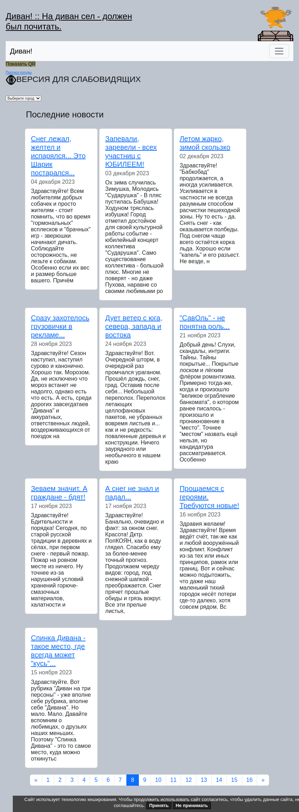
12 (188, 780)
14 (219, 780)
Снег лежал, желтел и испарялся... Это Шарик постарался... (58, 156)
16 (249, 780)
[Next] (263, 780)
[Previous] (36, 780)
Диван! (21, 51)
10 (158, 780)
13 (204, 780)
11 (173, 780)
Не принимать (192, 805)
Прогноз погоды (19, 72)
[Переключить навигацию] (279, 51)
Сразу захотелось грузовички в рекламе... (60, 326)
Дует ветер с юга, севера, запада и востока (133, 326)
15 (234, 780)
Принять (159, 805)
